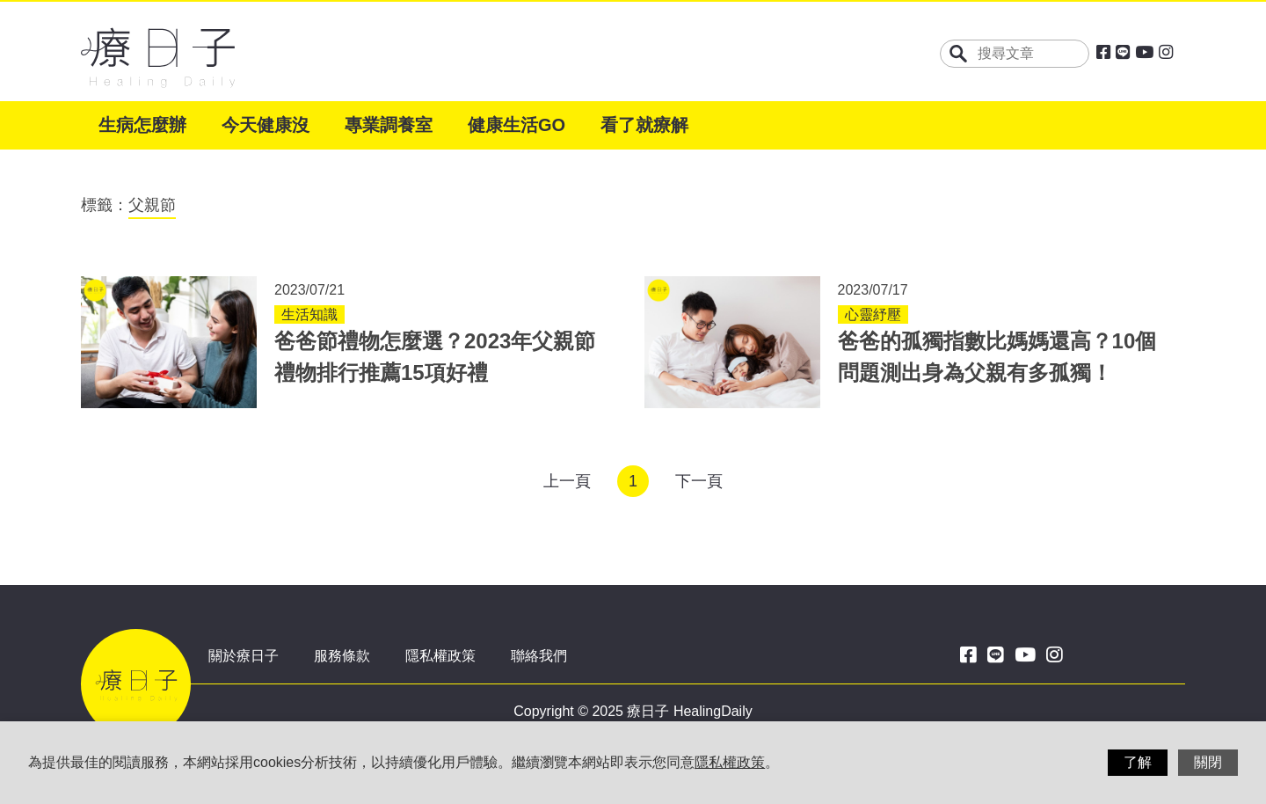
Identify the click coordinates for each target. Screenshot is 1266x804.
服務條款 (342, 655)
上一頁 (567, 481)
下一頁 (699, 481)
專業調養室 (389, 125)
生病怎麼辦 (142, 125)
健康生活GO (516, 125)
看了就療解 (644, 125)
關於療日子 (243, 655)
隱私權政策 (440, 655)
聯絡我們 (539, 655)
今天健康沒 (265, 125)
